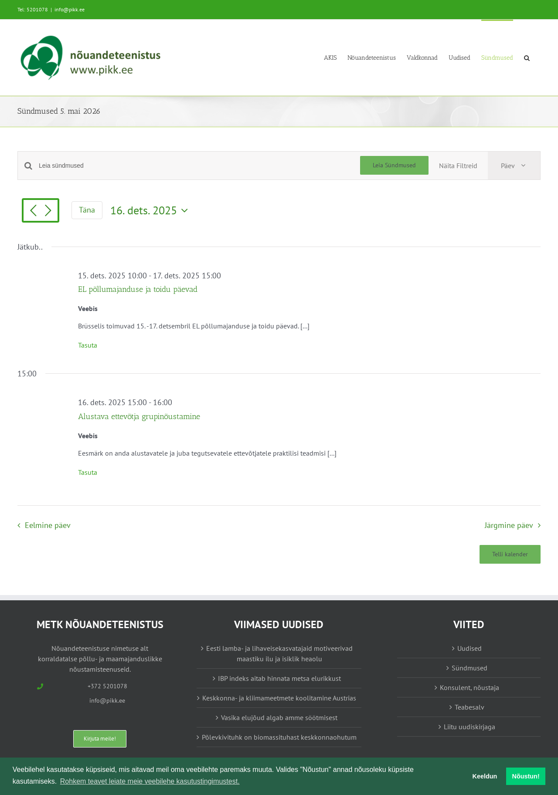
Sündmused (469, 667)
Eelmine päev (48, 525)
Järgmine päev (509, 525)
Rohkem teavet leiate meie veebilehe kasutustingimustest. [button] (150, 781)
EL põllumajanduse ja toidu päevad (137, 289)
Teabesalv (469, 707)
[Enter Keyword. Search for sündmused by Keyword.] (199, 165)
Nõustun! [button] (526, 776)
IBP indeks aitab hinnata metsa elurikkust (279, 678)
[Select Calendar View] (514, 165)
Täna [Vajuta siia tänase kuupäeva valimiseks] (87, 210)
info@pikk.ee (69, 9)
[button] (527, 57)
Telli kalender (510, 554)
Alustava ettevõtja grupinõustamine (139, 416)
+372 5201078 (107, 686)
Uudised (469, 648)
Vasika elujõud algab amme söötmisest (279, 717)
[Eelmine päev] (33, 211)
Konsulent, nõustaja (469, 687)
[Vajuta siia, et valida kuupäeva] (151, 210)
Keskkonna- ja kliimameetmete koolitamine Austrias (279, 698)
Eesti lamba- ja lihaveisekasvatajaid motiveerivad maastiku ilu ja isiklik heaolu (279, 653)
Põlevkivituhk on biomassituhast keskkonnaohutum (279, 737)
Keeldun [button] (485, 776)
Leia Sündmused (394, 165)
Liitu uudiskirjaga (469, 726)
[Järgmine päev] (48, 211)
